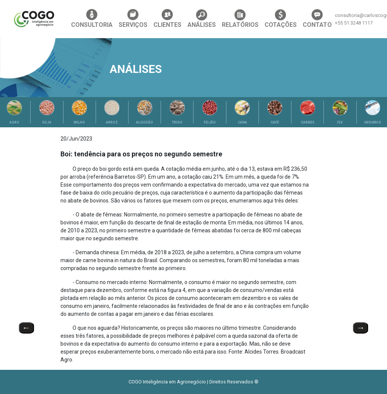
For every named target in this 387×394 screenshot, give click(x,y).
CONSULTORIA (92, 18)
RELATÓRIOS (240, 18)
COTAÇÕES (281, 18)
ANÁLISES (201, 18)
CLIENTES (167, 18)
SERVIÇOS (133, 18)
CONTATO (317, 18)
